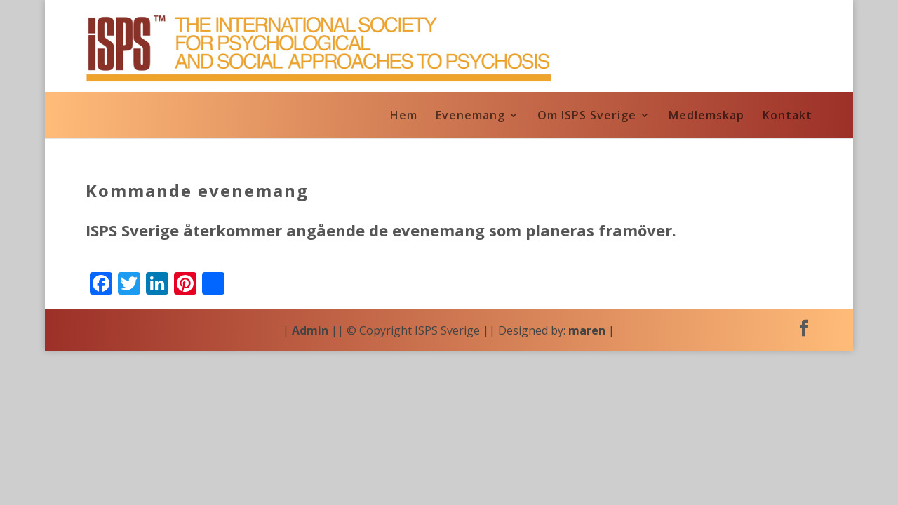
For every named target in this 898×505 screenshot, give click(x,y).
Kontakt (787, 116)
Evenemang (470, 116)
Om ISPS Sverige (586, 116)
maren (586, 330)
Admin (310, 330)
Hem (403, 116)
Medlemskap (706, 116)
